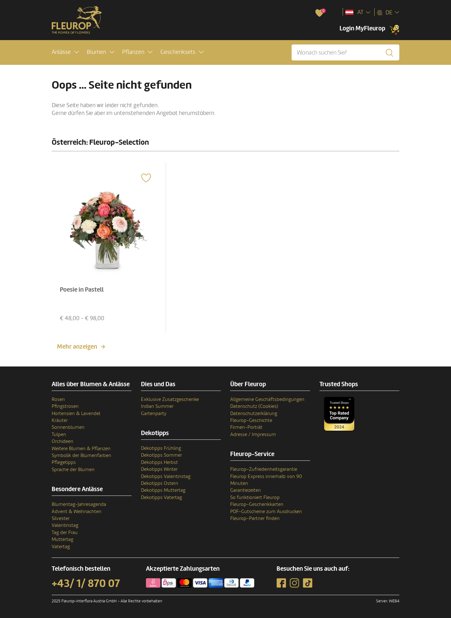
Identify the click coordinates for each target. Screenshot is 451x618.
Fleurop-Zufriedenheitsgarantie (263, 469)
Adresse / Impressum (253, 434)
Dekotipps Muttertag (163, 490)
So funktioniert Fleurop (255, 497)
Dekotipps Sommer (161, 455)
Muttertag (62, 539)
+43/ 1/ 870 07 (86, 583)
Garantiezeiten (245, 490)
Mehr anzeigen (77, 347)
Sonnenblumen (68, 427)
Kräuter (60, 420)
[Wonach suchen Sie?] (345, 52)
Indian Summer (157, 406)
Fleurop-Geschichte (251, 420)
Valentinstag (65, 525)
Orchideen (62, 441)
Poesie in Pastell (82, 289)
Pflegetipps (64, 462)
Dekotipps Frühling (161, 448)
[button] (65, 52)
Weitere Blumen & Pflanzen (81, 448)
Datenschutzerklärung (253, 413)
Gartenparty (153, 413)
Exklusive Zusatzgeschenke (170, 399)
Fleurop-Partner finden (255, 518)
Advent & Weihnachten (76, 511)
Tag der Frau (65, 532)
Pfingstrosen (65, 406)
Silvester (61, 518)
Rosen (58, 399)
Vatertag (61, 546)
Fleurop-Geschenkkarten (256, 504)
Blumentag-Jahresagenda (79, 504)
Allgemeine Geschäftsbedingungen (267, 399)
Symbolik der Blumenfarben (81, 455)
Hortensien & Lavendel (76, 413)
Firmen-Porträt (246, 427)
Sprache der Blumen (73, 469)
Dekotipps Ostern (159, 483)
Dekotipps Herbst (159, 462)
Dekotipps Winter (159, 469)
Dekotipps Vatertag (161, 497)
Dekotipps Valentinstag (165, 476)
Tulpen (59, 434)
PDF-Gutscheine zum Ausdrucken (266, 511)
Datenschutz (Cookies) (254, 406)
